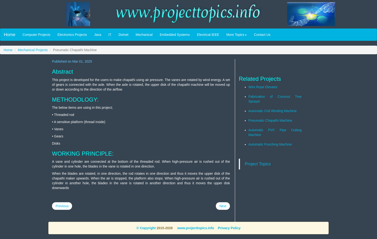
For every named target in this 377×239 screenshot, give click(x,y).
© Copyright (146, 228)
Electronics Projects (72, 35)
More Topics (236, 35)
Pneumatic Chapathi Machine (270, 120)
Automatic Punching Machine (270, 144)
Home (9, 34)
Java (97, 35)
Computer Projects (36, 35)
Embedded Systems (175, 35)
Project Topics (258, 164)
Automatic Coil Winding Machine (272, 111)
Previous (62, 206)
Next (222, 206)
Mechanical (144, 35)
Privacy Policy (229, 228)
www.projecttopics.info (195, 228)
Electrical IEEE (208, 35)
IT (109, 35)
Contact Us (262, 35)
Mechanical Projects (33, 50)
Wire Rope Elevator (262, 87)
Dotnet (123, 35)
